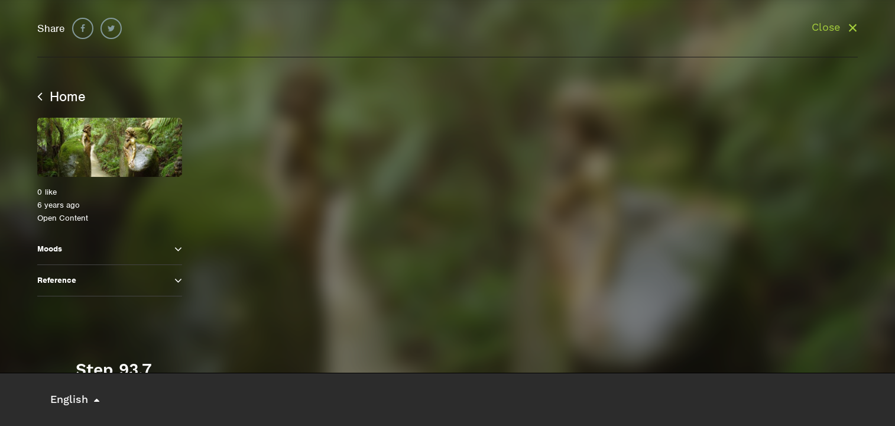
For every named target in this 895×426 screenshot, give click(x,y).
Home (61, 96)
